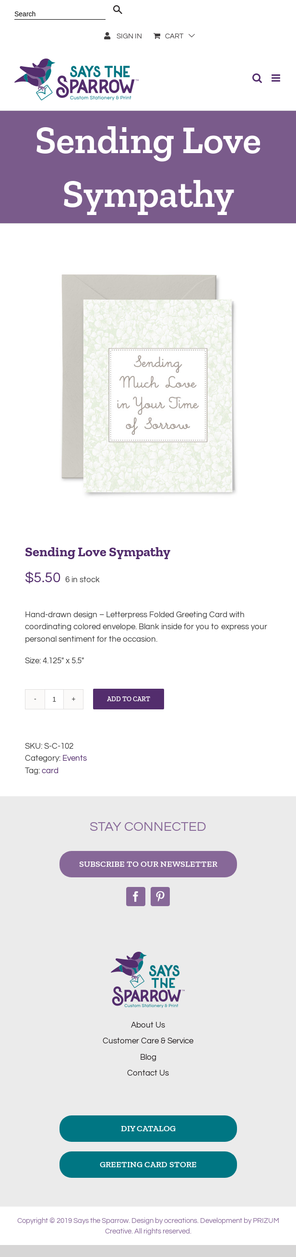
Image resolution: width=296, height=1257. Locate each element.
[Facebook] (135, 896)
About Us (148, 1025)
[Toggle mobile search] (257, 78)
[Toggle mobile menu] (277, 78)
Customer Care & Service (148, 1041)
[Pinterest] (160, 896)
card (50, 770)
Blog (148, 1057)
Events (74, 758)
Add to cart (128, 699)
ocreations (180, 1220)
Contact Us (148, 1073)
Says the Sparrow (101, 1220)
